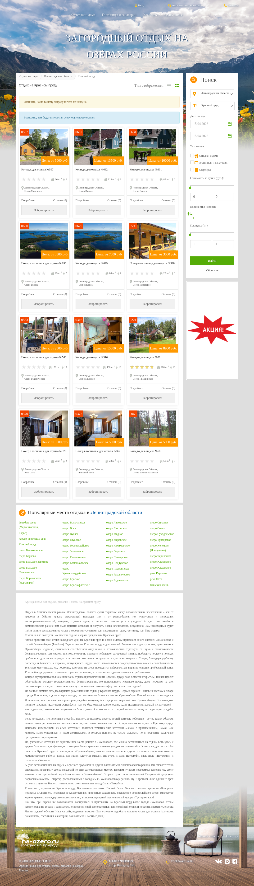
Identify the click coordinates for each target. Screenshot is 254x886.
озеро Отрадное (115, 551)
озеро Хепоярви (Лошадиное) (159, 548)
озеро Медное (114, 534)
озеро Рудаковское (117, 580)
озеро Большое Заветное (33, 561)
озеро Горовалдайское (76, 545)
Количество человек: (203, 206)
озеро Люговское (116, 528)
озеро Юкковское (160, 561)
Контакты (230, 5)
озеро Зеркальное (73, 551)
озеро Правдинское (117, 568)
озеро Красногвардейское (74, 571)
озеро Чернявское (160, 556)
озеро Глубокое (72, 540)
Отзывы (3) (168, 388)
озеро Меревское (116, 540)
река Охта (156, 579)
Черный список (208, 836)
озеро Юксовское (160, 567)
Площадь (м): (199, 225)
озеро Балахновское (31, 550)
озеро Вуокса (70, 534)
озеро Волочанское (74, 522)
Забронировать (44, 210)
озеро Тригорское (160, 540)
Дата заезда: (198, 116)
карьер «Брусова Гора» (32, 538)
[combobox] (216, 94)
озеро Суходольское (162, 534)
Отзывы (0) (60, 200)
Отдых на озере (28, 76)
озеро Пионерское (117, 557)
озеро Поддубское (117, 563)
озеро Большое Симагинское (28, 570)
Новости (232, 836)
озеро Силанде (159, 522)
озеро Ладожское (116, 522)
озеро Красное (71, 579)
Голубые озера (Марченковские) (29, 525)
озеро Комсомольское (76, 563)
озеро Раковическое (118, 574)
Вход (139, 5)
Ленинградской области (116, 512)
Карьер (23, 533)
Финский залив (159, 585)
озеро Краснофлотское (76, 585)
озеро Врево (70, 528)
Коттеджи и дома (83, 15)
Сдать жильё (173, 15)
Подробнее (28, 200)
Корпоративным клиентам (184, 5)
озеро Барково (27, 556)
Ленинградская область (58, 76)
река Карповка (159, 573)
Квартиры (150, 15)
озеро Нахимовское (118, 545)
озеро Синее (157, 528)
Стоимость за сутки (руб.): (207, 178)
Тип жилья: (197, 146)
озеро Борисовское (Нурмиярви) (30, 580)
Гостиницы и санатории (119, 15)
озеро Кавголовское (74, 557)
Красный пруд (27, 544)
